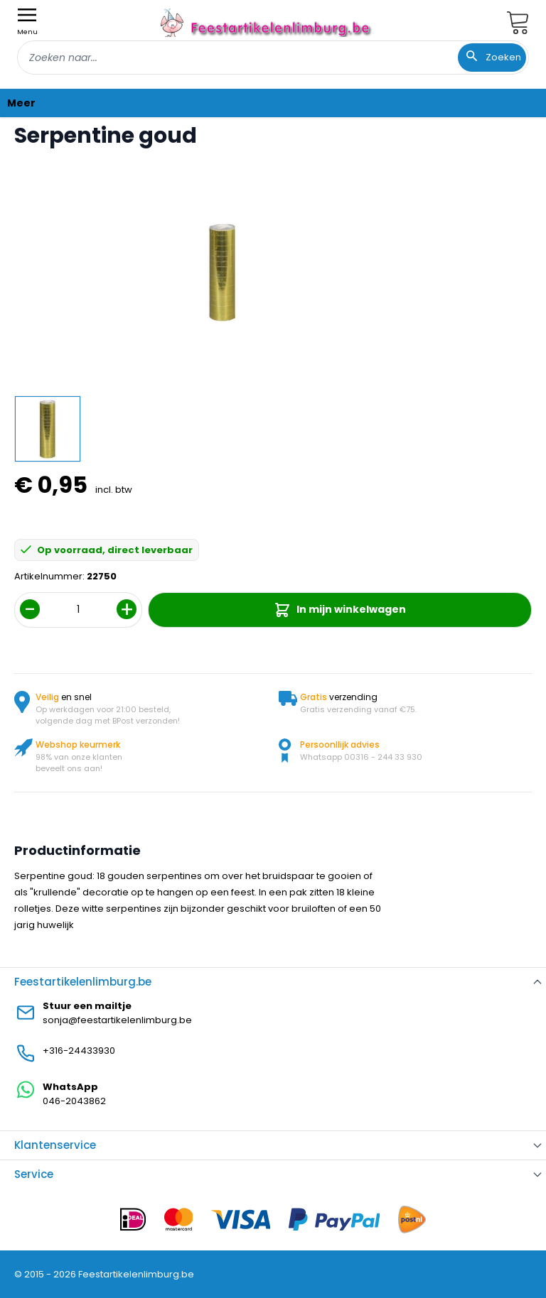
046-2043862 (74, 1101)
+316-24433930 (79, 1050)
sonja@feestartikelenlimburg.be (117, 1020)
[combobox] (273, 57)
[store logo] (267, 22)
